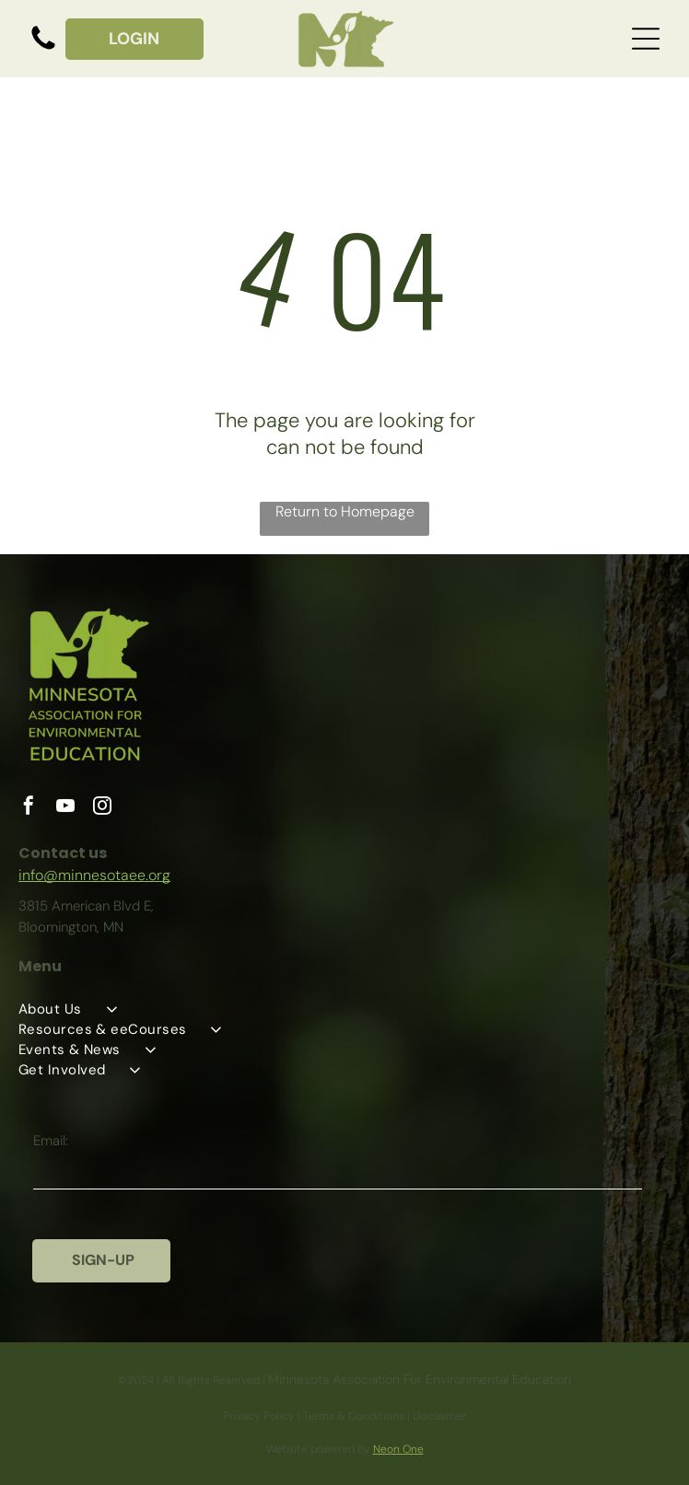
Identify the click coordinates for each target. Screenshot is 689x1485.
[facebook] (28, 808)
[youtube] (65, 808)
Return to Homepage (345, 511)
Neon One (398, 1449)
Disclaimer (439, 1416)
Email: (50, 1140)
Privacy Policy (259, 1416)
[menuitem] (344, 1009)
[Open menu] (646, 38)
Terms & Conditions (353, 1416)
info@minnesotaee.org (94, 875)
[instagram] (102, 808)
